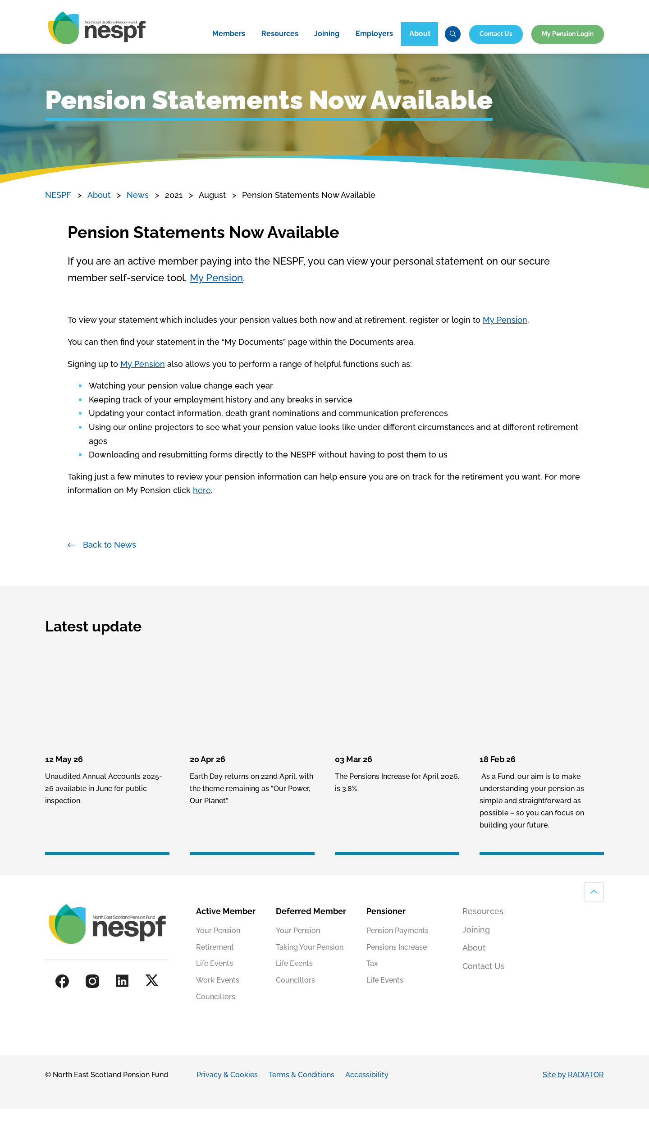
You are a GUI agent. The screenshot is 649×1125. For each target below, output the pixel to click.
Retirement (215, 963)
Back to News (109, 561)
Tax (372, 980)
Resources (279, 49)
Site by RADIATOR (573, 1091)
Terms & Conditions (301, 1091)
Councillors (215, 1013)
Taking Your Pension (309, 963)
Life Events (214, 980)
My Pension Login (568, 48)
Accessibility (366, 1091)
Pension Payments (397, 946)
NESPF (58, 211)
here (202, 507)
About (419, 49)
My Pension (216, 294)
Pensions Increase (396, 963)
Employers (374, 49)
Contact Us (496, 48)
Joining (326, 49)
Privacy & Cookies (227, 1091)
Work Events (217, 996)
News (138, 211)
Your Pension (218, 946)
